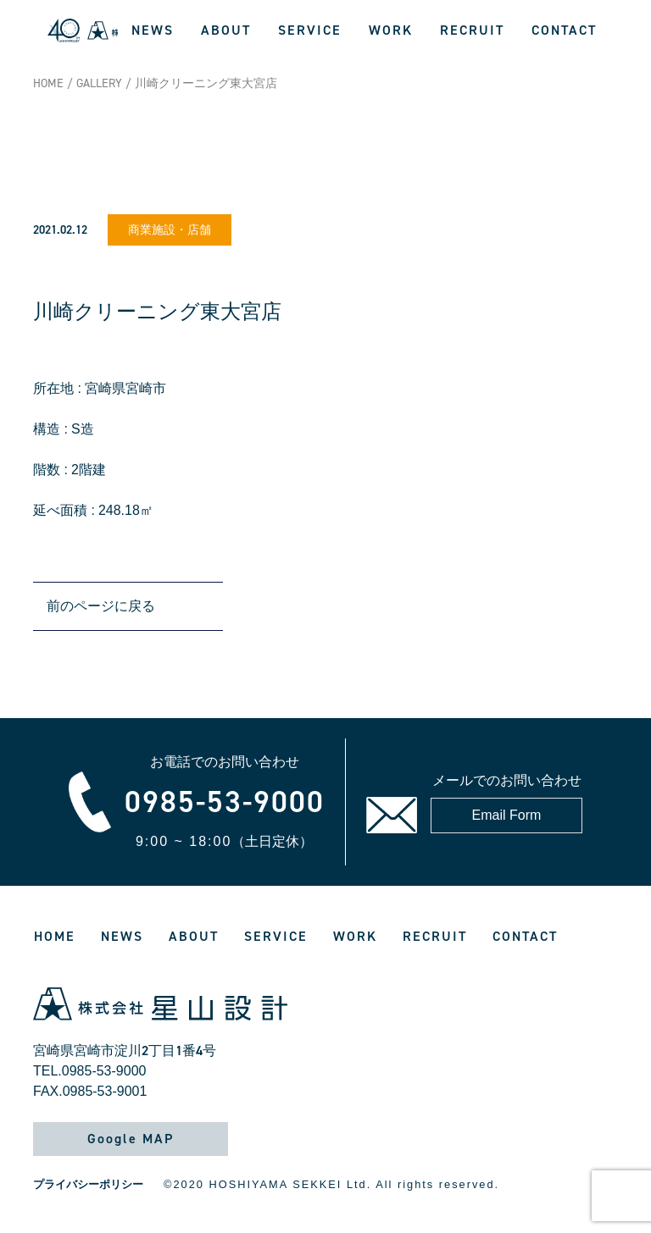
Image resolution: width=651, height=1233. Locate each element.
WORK (391, 30)
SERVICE (310, 30)
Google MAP (130, 1138)
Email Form (507, 815)
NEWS (152, 30)
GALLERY (99, 83)
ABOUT (226, 30)
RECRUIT (472, 30)
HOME (48, 83)
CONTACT (564, 30)
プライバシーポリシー (88, 1184)
